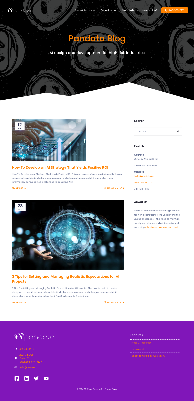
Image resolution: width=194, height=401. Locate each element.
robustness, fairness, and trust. (161, 227)
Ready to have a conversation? (139, 10)
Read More (19, 188)
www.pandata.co (143, 182)
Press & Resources (85, 10)
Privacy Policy (111, 389)
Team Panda (108, 10)
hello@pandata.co (144, 176)
